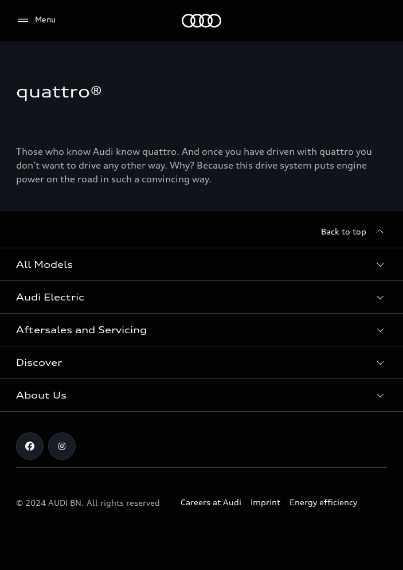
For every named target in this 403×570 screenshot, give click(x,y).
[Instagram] (62, 446)
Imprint (265, 502)
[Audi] (201, 21)
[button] (201, 264)
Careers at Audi (211, 502)
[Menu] (36, 20)
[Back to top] (354, 232)
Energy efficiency (323, 502)
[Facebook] (30, 446)
